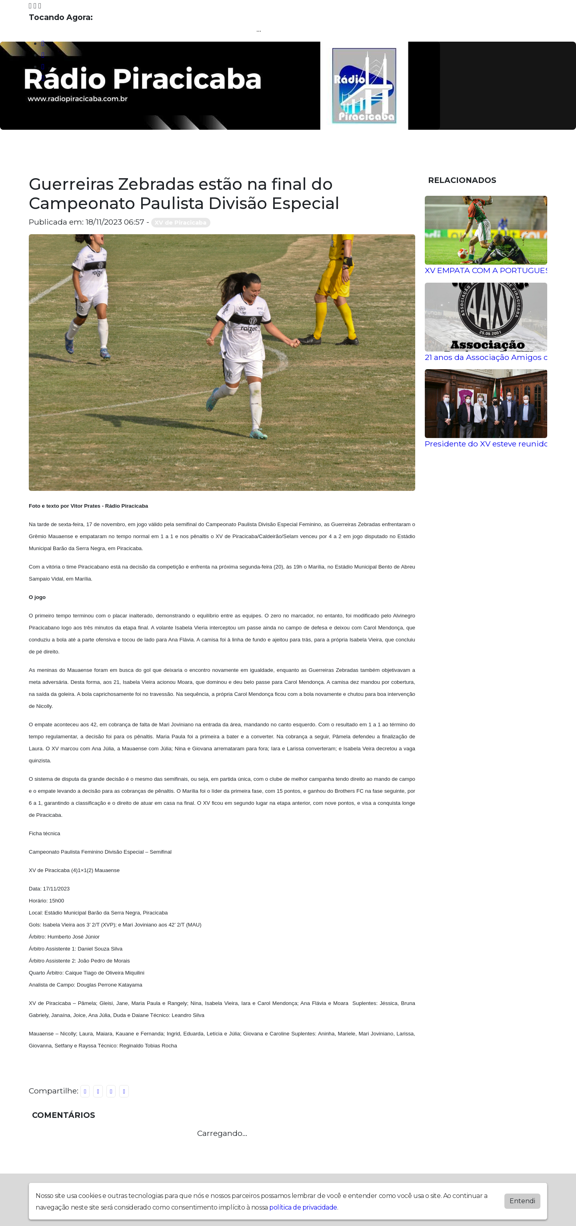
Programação (95, 152)
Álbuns (147, 152)
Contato (283, 152)
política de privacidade (303, 1207)
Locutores (192, 152)
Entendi (522, 1201)
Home (46, 152)
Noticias (240, 152)
